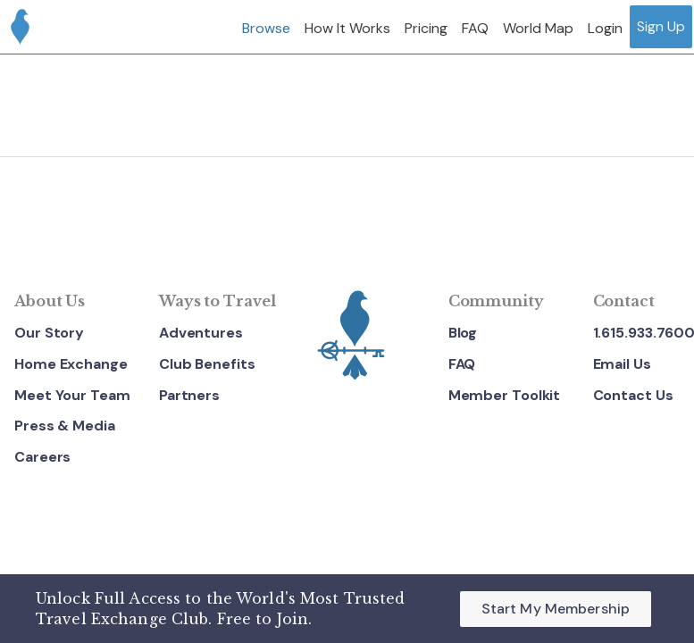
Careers (42, 456)
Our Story (49, 332)
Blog (463, 332)
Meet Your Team (72, 395)
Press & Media (64, 425)
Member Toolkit (504, 395)
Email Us (622, 364)
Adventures (201, 332)
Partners (189, 395)
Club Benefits (207, 364)
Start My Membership (555, 608)
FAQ (462, 364)
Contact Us (633, 395)
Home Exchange (71, 364)
